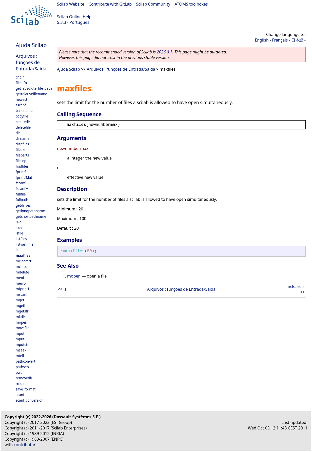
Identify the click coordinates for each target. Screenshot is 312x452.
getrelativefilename (31, 93)
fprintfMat (24, 177)
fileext (21, 149)
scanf (20, 394)
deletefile (23, 127)
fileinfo (21, 82)
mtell (20, 355)
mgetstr (22, 311)
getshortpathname (31, 216)
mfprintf (22, 288)
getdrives (23, 205)
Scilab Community (153, 4)
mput (20, 333)
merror (21, 283)
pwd (19, 372)
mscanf (21, 294)
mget (20, 300)
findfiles (22, 166)
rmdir (20, 383)
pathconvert (25, 361)
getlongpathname (30, 210)
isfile (19, 233)
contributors (25, 444)
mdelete (22, 272)
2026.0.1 (164, 52)
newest (21, 99)
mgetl (20, 305)
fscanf (20, 183)
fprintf (21, 171)
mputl (20, 339)
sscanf (21, 105)
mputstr (22, 344)
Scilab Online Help (74, 16)
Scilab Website (70, 4)
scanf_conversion (30, 400)
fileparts (22, 155)
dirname (22, 138)
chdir (20, 77)
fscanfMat (24, 188)
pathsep (22, 366)
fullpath (22, 199)
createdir (23, 121)
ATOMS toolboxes (191, 4)
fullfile (21, 194)
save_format (26, 389)
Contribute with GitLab (110, 4)
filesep (21, 160)
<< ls (62, 289)
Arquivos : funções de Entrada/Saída (31, 62)
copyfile (22, 116)
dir (18, 132)
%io (19, 222)
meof (20, 277)
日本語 (297, 40)
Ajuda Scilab (31, 45)
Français (280, 40)
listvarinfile (24, 244)
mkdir (20, 316)
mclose (21, 266)
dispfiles (22, 144)
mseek (21, 350)
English (261, 40)
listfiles (21, 238)
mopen (21, 322)
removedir (24, 378)
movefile (23, 327)
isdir (19, 227)
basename (24, 110)
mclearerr (23, 261)
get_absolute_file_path (34, 88)
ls (17, 249)
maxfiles (23, 255)
